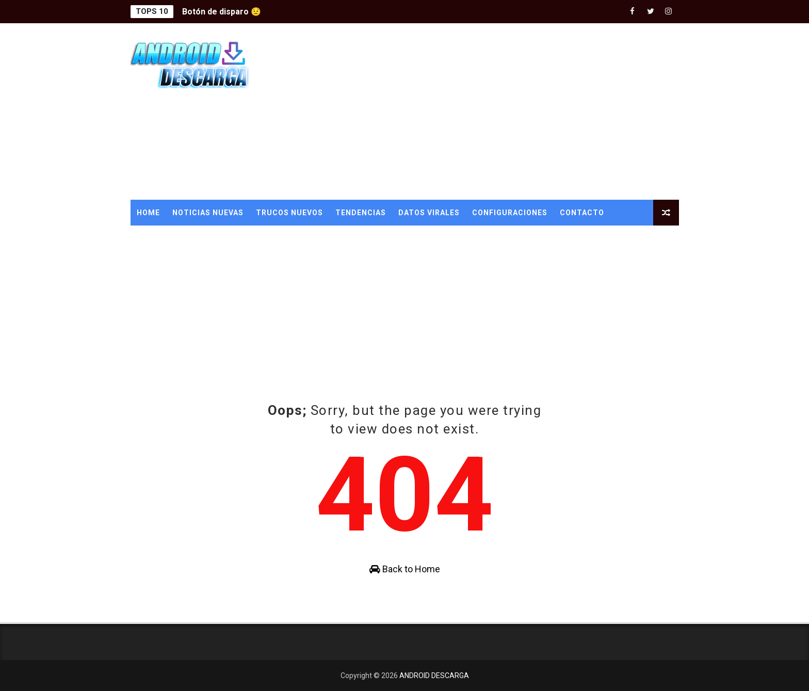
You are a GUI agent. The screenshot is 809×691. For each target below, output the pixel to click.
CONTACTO (582, 212)
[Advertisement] (490, 112)
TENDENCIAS (360, 212)
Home (148, 212)
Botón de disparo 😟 (221, 12)
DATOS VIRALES (429, 212)
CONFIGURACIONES (509, 212)
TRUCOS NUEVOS (289, 212)
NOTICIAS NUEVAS (208, 212)
